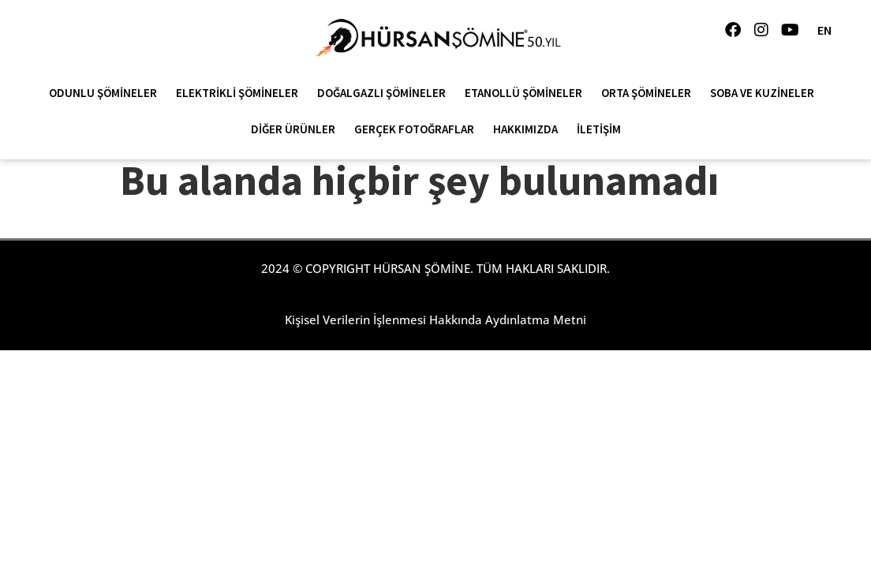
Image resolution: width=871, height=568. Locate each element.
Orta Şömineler (650, 93)
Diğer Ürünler (297, 129)
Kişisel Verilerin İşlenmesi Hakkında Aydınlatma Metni (435, 319)
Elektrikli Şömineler (241, 93)
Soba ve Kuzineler (766, 93)
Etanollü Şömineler (527, 93)
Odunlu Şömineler (107, 93)
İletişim (599, 128)
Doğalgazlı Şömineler (385, 93)
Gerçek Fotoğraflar (418, 129)
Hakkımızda (529, 129)
